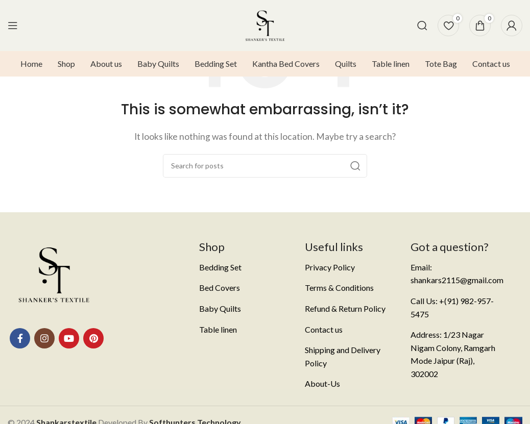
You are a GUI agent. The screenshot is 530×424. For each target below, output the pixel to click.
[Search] (422, 25)
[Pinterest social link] (93, 338)
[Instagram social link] (44, 338)
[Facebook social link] (20, 338)
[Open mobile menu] (13, 25)
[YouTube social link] (69, 338)
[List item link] (244, 267)
